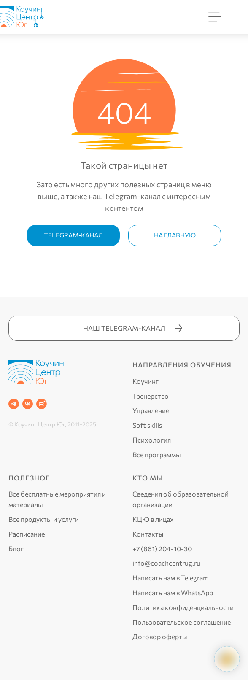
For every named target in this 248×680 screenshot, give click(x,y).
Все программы (156, 455)
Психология (151, 440)
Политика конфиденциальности (183, 607)
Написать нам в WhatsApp (172, 592)
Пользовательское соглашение (181, 622)
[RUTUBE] (41, 404)
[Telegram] (13, 404)
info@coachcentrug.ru (166, 563)
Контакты (148, 534)
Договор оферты (159, 636)
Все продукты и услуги (43, 519)
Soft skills (147, 425)
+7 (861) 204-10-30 (162, 549)
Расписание (26, 534)
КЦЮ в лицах (153, 519)
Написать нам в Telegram (170, 578)
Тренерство (150, 396)
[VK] (27, 404)
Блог (16, 549)
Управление (150, 410)
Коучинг (145, 381)
